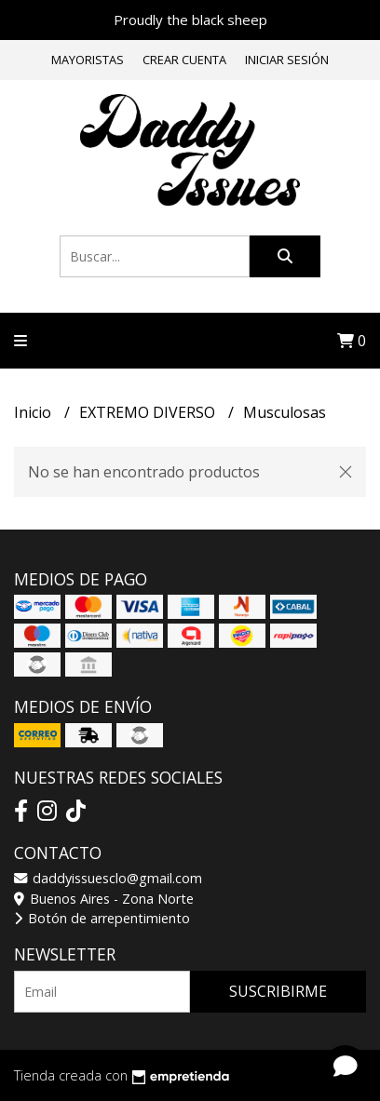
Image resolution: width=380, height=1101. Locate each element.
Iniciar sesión (287, 59)
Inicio (34, 412)
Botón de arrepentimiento (102, 918)
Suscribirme (278, 991)
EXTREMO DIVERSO (149, 412)
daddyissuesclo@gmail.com (108, 878)
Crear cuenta (184, 59)
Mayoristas (87, 59)
